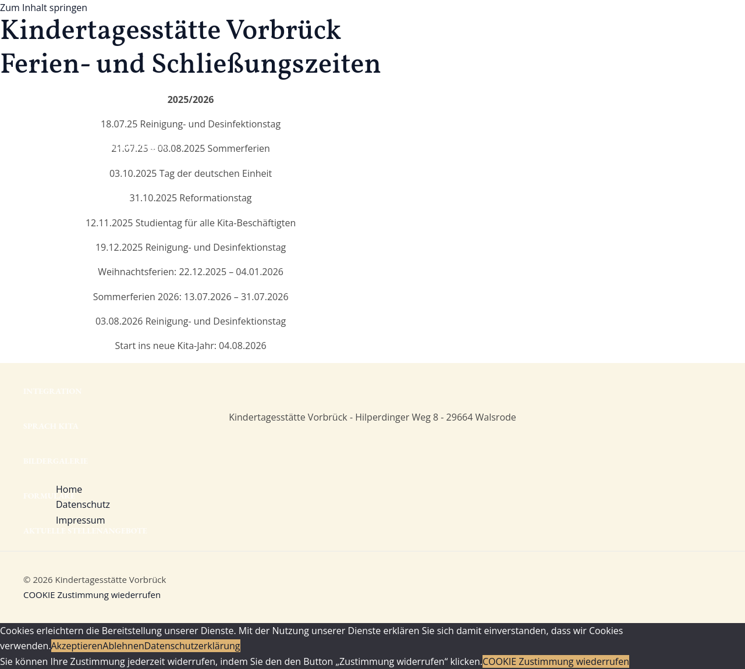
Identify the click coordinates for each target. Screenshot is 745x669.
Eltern (39, 251)
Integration (52, 391)
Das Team (44, 216)
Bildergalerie (55, 461)
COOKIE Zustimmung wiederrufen (92, 594)
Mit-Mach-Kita (56, 77)
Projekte (44, 356)
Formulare (49, 495)
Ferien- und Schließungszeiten (95, 146)
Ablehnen (123, 645)
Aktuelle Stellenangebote (85, 530)
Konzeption (50, 286)
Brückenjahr (54, 321)
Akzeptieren (77, 645)
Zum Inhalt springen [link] (43, 7)
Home (35, 42)
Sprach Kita (51, 426)
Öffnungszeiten (60, 111)
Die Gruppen (50, 181)
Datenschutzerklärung (192, 645)
